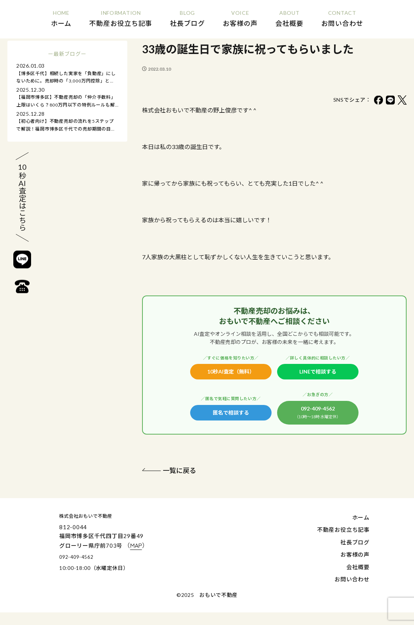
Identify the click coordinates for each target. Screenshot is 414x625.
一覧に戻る (181, 471)
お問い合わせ (352, 580)
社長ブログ (355, 543)
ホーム (361, 518)
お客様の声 (355, 555)
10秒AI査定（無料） (231, 371)
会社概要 (358, 567)
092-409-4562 (317, 413)
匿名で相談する (231, 412)
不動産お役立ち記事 (343, 530)
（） (166, 546)
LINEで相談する (317, 371)
